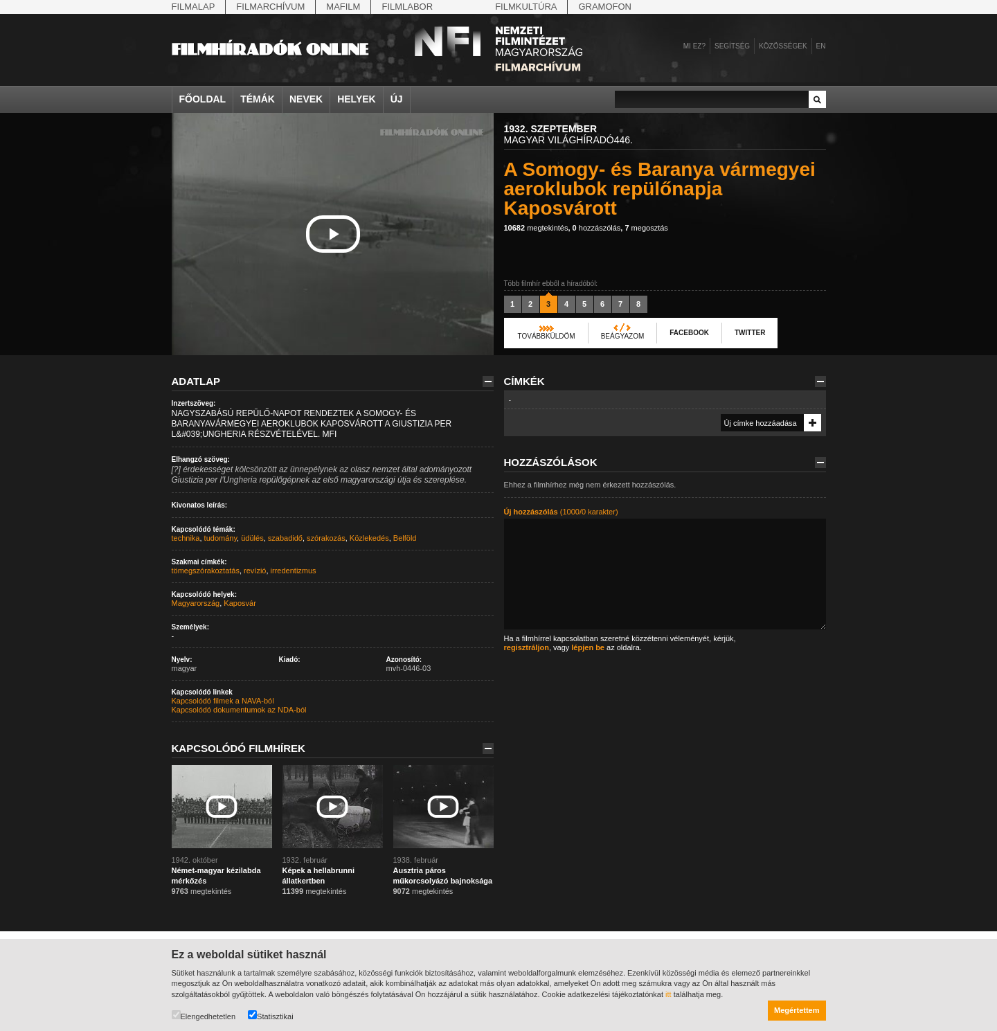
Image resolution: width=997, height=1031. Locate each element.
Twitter (750, 333)
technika (186, 538)
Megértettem (796, 1010)
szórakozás (326, 538)
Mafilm (343, 6)
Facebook (689, 333)
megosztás (646, 228)
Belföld (405, 538)
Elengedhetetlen (204, 1015)
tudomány (220, 538)
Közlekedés (369, 538)
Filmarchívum (270, 6)
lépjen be (587, 647)
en (821, 46)
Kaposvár (239, 603)
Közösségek (783, 46)
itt (668, 994)
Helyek (356, 99)
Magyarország (196, 603)
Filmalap (193, 6)
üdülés (252, 538)
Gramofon (604, 6)
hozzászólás (597, 228)
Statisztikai (271, 1015)
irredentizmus (293, 570)
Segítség (732, 46)
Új (396, 99)
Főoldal (202, 99)
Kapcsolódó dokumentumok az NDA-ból (239, 710)
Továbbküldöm (546, 336)
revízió (255, 570)
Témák (257, 99)
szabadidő (285, 538)
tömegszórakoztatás (206, 570)
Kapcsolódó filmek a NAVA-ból (223, 701)
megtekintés (536, 228)
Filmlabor (407, 6)
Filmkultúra (526, 6)
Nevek (306, 99)
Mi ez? (694, 46)
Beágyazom (623, 336)
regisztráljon (526, 647)
